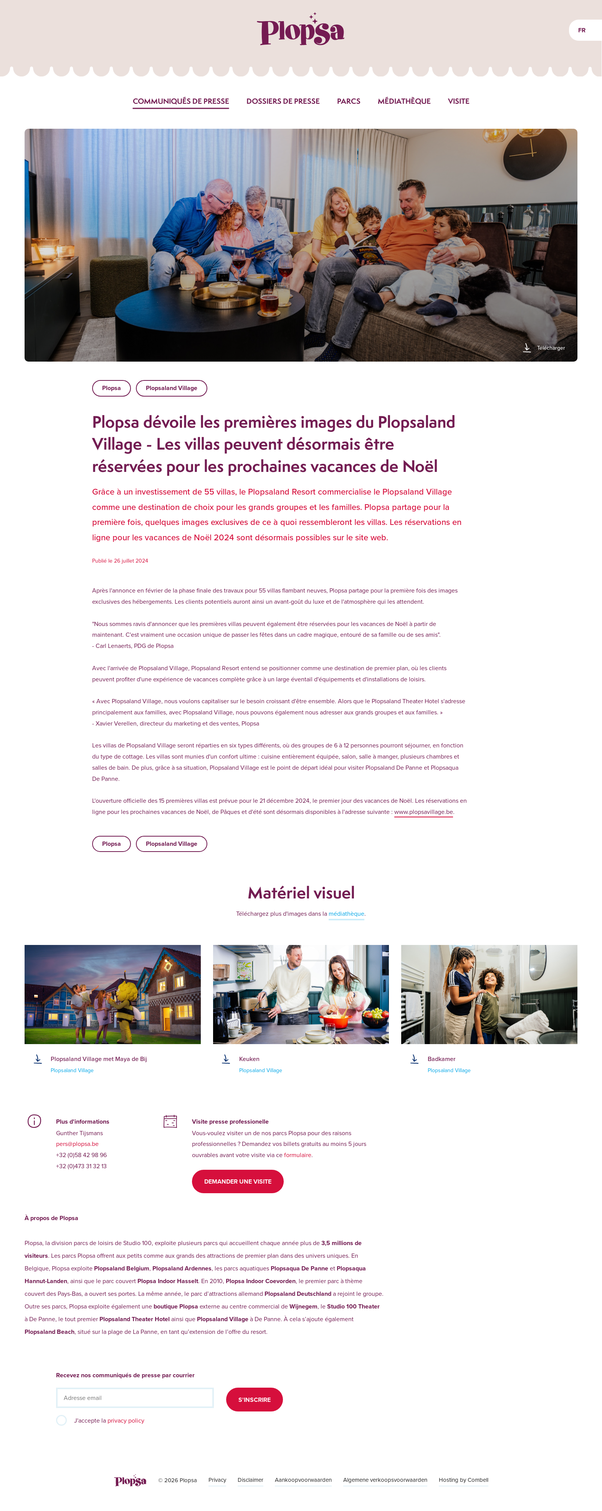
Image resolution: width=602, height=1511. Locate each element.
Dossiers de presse (283, 101)
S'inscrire (254, 1399)
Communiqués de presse (181, 101)
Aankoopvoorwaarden (303, 1480)
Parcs (349, 101)
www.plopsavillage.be (423, 811)
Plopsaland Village (171, 388)
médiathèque (346, 913)
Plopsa (111, 388)
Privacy (217, 1480)
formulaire (297, 1155)
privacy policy (126, 1420)
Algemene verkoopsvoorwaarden (385, 1480)
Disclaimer (250, 1480)
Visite (459, 101)
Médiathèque (404, 101)
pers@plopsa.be (77, 1143)
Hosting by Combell (463, 1480)
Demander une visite (237, 1181)
